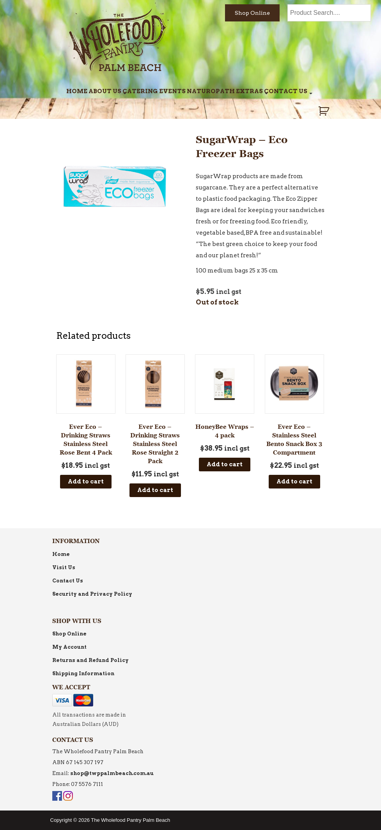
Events (172, 91)
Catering (140, 91)
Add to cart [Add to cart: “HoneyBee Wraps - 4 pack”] (225, 464)
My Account (69, 647)
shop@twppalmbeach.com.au (112, 773)
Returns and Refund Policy (90, 660)
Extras (249, 91)
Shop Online (252, 13)
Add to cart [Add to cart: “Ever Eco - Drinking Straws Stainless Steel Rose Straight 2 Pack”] (155, 490)
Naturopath (211, 91)
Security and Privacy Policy (92, 594)
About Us (105, 91)
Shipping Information (83, 673)
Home (76, 91)
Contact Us (285, 91)
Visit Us (63, 567)
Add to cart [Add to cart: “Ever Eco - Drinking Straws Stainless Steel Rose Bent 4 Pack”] (86, 481)
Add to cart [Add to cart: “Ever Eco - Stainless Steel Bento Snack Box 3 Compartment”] (294, 481)
